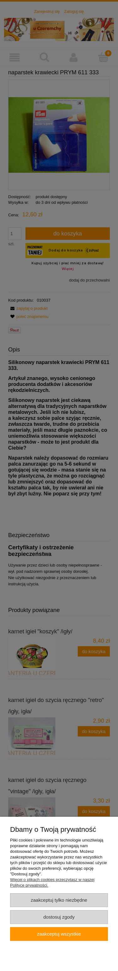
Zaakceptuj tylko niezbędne (59, 900)
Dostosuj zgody (59, 917)
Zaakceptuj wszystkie (59, 934)
